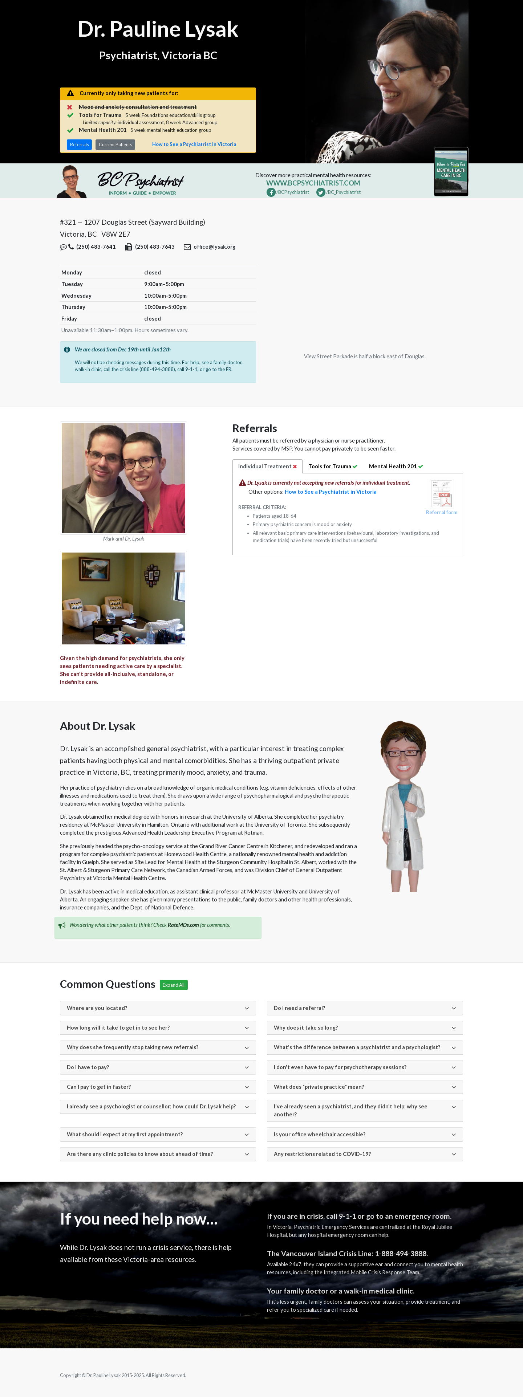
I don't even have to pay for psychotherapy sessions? (340, 1067)
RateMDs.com (183, 925)
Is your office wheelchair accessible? (319, 1134)
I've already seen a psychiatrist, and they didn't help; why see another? (350, 1110)
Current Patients (115, 144)
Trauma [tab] (333, 466)
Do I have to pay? (88, 1067)
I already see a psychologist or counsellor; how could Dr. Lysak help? (151, 1106)
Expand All (174, 985)
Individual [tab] (267, 466)
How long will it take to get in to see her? (118, 1028)
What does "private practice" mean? (319, 1087)
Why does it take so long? (306, 1028)
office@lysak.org (214, 247)
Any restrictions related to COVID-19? (322, 1154)
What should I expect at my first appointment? (125, 1134)
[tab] (396, 466)
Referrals (79, 144)
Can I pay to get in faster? (99, 1087)
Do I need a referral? (299, 1008)
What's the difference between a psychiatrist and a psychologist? (357, 1047)
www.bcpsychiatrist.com (313, 183)
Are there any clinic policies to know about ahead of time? (140, 1154)
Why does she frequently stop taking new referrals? (132, 1047)
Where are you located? (97, 1008)
